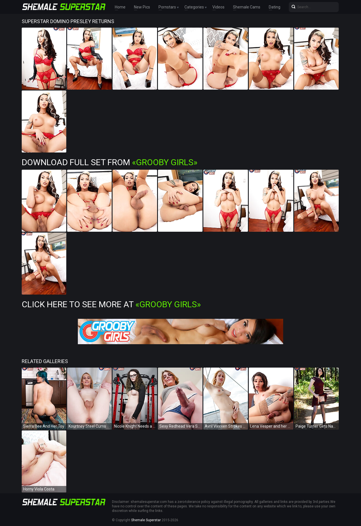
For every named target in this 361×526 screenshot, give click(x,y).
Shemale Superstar (146, 520)
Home (120, 7)
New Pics (142, 7)
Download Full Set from (109, 162)
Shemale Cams (246, 7)
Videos (218, 7)
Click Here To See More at (111, 304)
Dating (274, 7)
